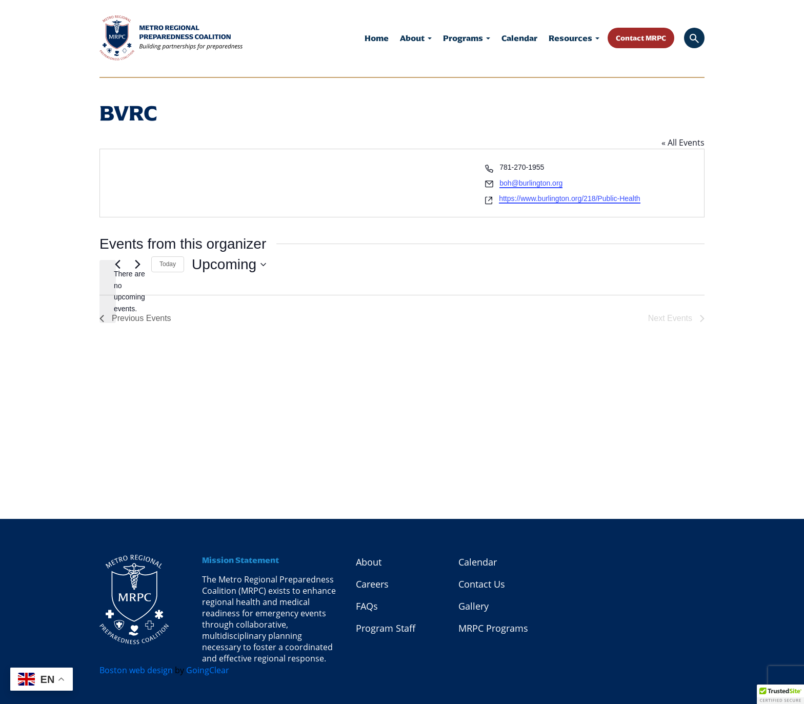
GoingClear (207, 670)
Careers (372, 584)
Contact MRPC (641, 38)
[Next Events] (137, 264)
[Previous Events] (117, 264)
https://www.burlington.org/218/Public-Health (569, 198)
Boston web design (136, 670)
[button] (780, 694)
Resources (574, 38)
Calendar (519, 38)
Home (377, 38)
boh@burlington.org (530, 183)
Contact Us (481, 584)
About (416, 38)
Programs (466, 38)
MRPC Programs (493, 628)
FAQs (367, 606)
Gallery (473, 606)
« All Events (683, 142)
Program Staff (385, 628)
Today (167, 264)
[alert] (107, 291)
